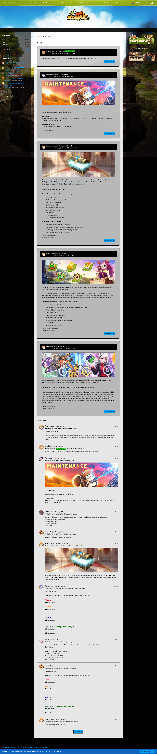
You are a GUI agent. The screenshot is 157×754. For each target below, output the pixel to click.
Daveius (48, 76)
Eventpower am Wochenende (55, 346)
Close (152, 751)
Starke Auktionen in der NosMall (56, 253)
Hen (47, 639)
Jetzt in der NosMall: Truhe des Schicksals (59, 146)
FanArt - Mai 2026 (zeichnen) (14, 78)
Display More (78, 731)
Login (145, 3)
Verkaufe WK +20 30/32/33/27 (14, 68)
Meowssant (25, 49)
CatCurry (8, 80)
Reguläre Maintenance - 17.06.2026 (16, 63)
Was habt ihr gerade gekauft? (14, 73)
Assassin (8, 75)
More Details (145, 751)
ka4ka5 (7, 70)
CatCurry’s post (53, 588)
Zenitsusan (8, 65)
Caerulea (49, 586)
